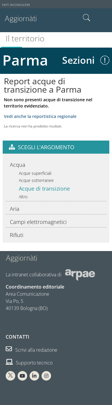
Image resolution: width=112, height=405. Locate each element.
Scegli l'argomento (46, 147)
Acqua (17, 164)
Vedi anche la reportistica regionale (40, 116)
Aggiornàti (20, 18)
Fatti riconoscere (16, 5)
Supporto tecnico (29, 362)
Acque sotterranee (36, 180)
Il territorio (25, 38)
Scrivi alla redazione (31, 350)
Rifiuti (16, 235)
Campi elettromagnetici (38, 221)
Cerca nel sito (86, 17)
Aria (14, 208)
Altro (23, 197)
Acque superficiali (35, 173)
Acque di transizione (44, 188)
